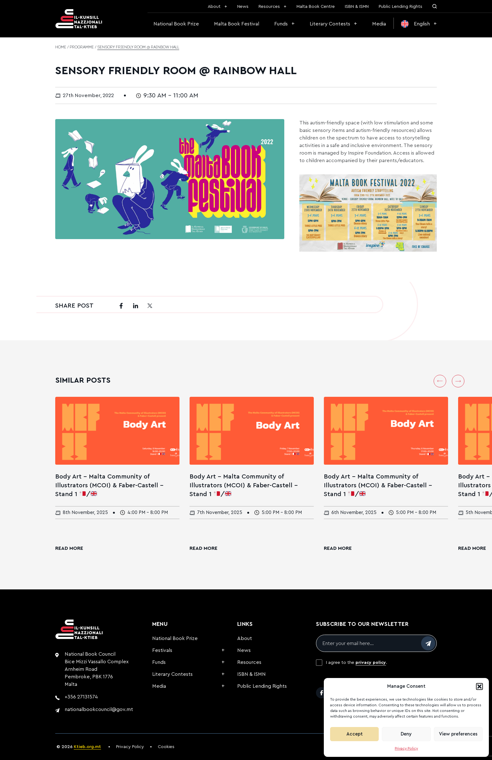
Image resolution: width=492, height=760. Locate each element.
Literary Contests (330, 23)
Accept (354, 734)
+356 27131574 (81, 696)
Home (60, 47)
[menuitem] (419, 24)
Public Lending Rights (400, 6)
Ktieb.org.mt (87, 747)
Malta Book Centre (316, 6)
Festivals (162, 650)
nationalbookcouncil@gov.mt (99, 709)
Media (379, 23)
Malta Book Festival (236, 23)
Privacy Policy (406, 748)
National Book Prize (176, 23)
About (214, 6)
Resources (269, 6)
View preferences (458, 734)
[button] (479, 686)
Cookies (166, 747)
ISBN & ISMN (357, 6)
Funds (281, 23)
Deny (406, 734)
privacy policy (371, 662)
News (243, 6)
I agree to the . (356, 662)
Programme (82, 47)
